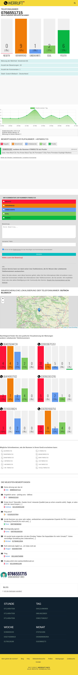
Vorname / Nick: (39, 243)
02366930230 (9, 632)
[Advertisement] (39, 90)
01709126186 (9, 641)
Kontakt (38, 662)
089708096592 (15, 524)
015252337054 (13, 514)
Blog (22, 659)
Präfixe (50, 659)
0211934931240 (18, 507)
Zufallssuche (71, 659)
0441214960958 (42, 609)
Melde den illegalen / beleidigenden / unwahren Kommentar (18, 157)
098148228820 (41, 613)
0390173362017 (42, 618)
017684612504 (17, 541)
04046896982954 (42, 637)
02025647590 (17, 549)
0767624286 (40, 632)
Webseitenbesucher (39, 659)
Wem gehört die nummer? (10, 659)
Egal (6, 214)
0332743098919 (10, 637)
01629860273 (41, 641)
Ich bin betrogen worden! (13, 591)
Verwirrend (8, 205)
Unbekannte (9, 210)
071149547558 (9, 609)
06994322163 (13, 497)
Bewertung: (39, 230)
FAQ (28, 659)
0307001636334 (16, 531)
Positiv (6, 218)
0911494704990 (17, 556)
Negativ (7, 201)
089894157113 (15, 490)
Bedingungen (17, 249)
